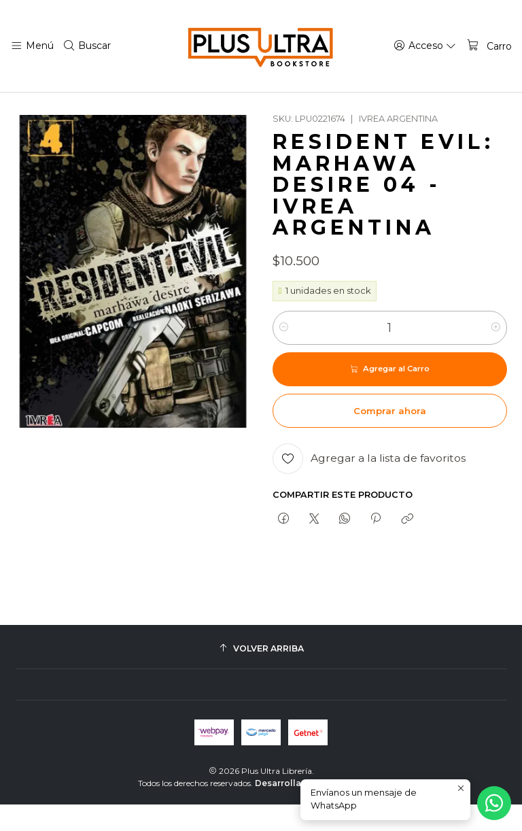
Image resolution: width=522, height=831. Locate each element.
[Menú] (31, 45)
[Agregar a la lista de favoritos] (369, 485)
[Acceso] (428, 45)
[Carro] (489, 45)
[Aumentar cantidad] (495, 354)
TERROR (165, 105)
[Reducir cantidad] (283, 354)
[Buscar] (85, 45)
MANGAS (111, 105)
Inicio (63, 105)
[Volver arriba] (261, 674)
